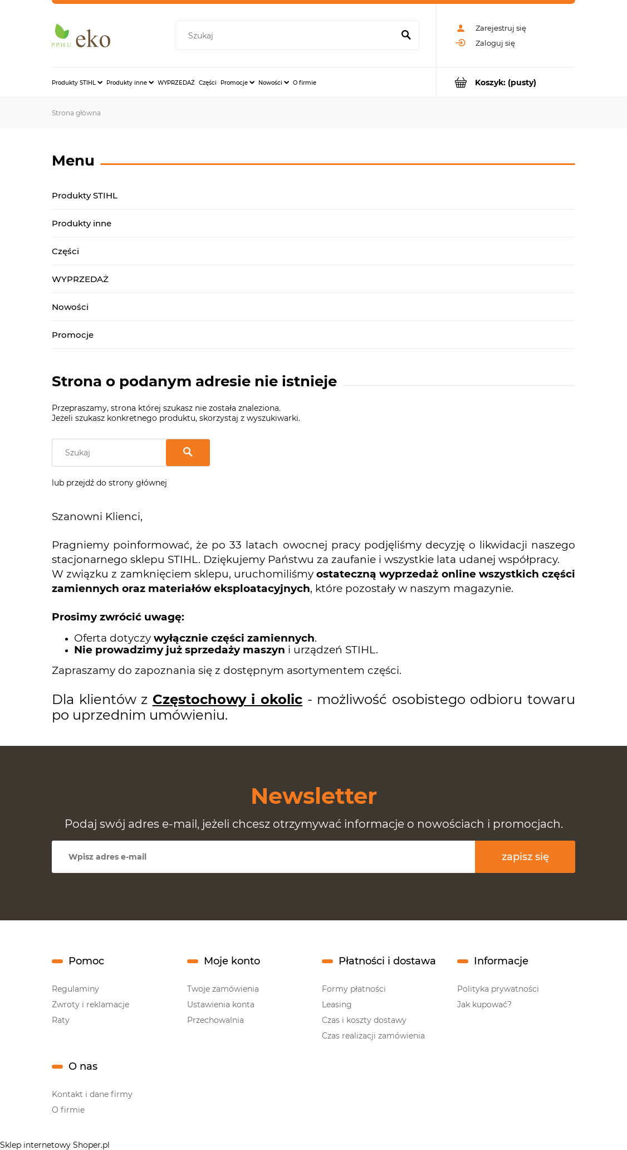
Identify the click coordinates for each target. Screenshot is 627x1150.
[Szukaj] (406, 35)
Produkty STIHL (84, 195)
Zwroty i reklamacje (90, 1004)
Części (65, 251)
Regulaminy (75, 989)
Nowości (70, 307)
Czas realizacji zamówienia (373, 1036)
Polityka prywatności (498, 989)
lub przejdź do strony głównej (109, 483)
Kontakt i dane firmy (92, 1094)
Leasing (337, 1004)
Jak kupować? (484, 1004)
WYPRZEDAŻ (80, 279)
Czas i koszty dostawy (364, 1020)
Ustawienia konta (220, 1004)
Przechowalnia (215, 1020)
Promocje (73, 334)
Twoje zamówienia (223, 989)
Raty (61, 1020)
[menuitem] (77, 82)
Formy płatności (354, 989)
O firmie (68, 1110)
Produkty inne (81, 223)
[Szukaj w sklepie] (286, 35)
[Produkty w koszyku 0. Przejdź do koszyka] (506, 82)
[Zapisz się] (525, 857)
